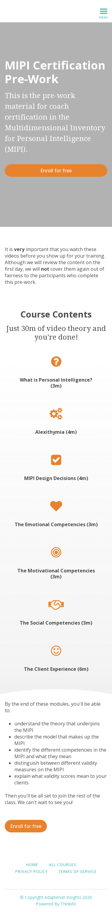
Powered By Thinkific (56, 904)
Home (32, 864)
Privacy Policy (31, 871)
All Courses (62, 864)
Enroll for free (56, 170)
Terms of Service (78, 871)
